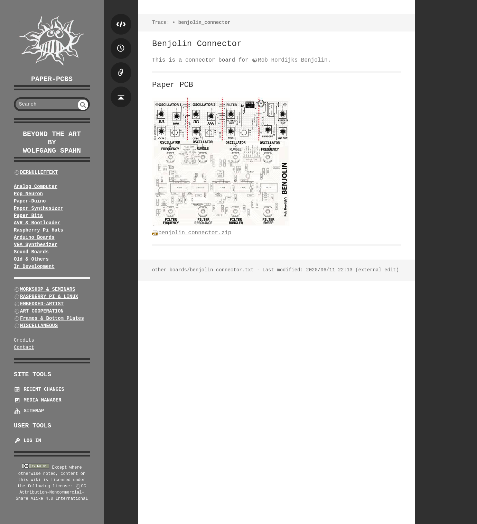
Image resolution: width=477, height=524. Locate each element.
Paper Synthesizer (38, 208)
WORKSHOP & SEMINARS (47, 289)
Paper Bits (28, 215)
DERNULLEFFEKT (39, 172)
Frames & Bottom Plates (52, 318)
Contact (24, 347)
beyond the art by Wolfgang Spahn (52, 142)
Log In (27, 440)
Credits (24, 340)
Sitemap (29, 411)
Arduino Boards (34, 237)
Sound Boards (31, 252)
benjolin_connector (204, 22)
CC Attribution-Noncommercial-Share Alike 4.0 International (52, 492)
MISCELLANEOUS (39, 325)
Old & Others (31, 259)
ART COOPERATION (42, 311)
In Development (34, 266)
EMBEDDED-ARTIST (42, 304)
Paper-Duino (30, 201)
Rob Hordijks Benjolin (293, 60)
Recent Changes (39, 389)
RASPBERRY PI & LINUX (49, 296)
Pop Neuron (28, 194)
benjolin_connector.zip (194, 233)
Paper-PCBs (52, 79)
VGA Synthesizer (35, 244)
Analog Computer (35, 186)
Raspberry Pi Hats (38, 230)
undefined (83, 105)
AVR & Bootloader (37, 223)
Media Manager (38, 400)
